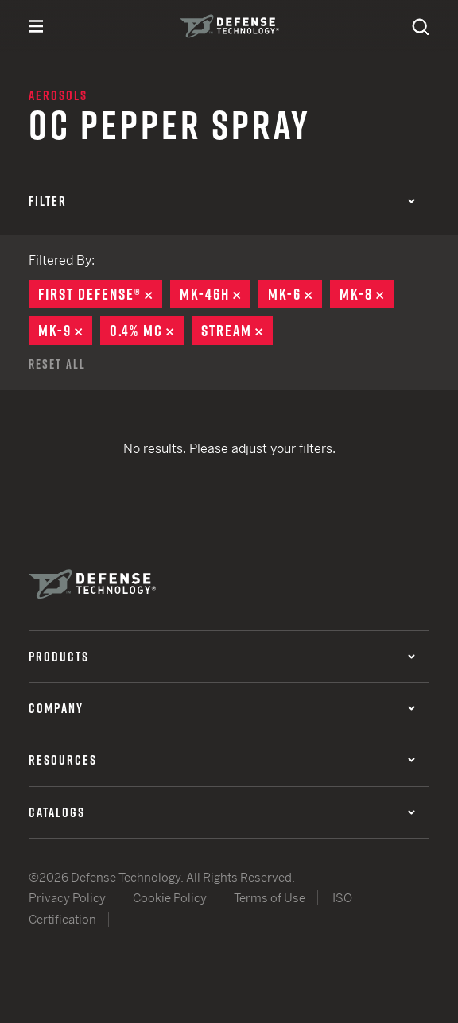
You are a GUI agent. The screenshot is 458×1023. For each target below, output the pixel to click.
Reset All (57, 364)
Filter (222, 201)
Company (222, 708)
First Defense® (100, 294)
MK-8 (367, 294)
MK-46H (215, 294)
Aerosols (58, 95)
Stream (237, 331)
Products (222, 656)
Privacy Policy (67, 897)
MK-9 (65, 331)
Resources (222, 759)
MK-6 (295, 294)
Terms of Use (269, 897)
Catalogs (222, 812)
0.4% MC (147, 331)
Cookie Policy (170, 897)
